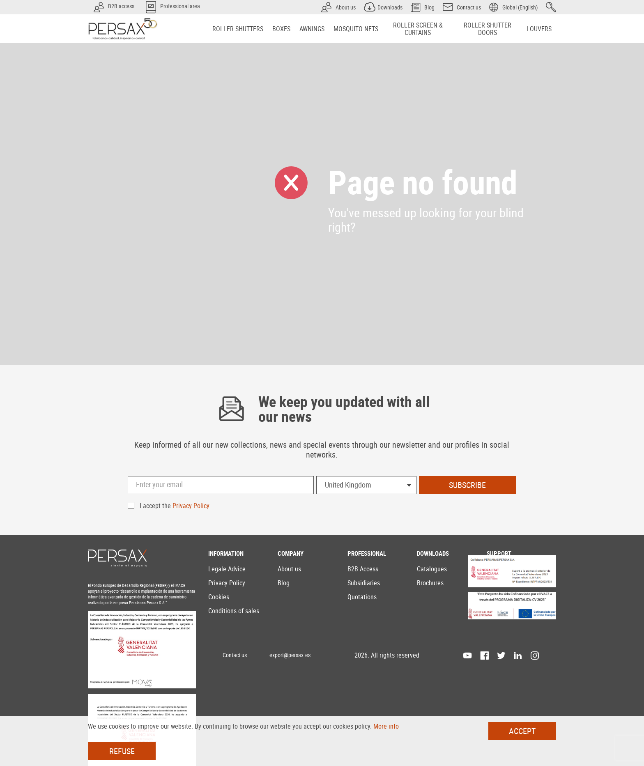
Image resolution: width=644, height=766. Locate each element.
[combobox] (366, 485)
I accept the (174, 505)
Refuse (122, 751)
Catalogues (432, 568)
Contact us (235, 655)
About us (289, 568)
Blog (284, 582)
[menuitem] (238, 28)
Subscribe (467, 484)
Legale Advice (227, 568)
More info (386, 726)
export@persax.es (289, 655)
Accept (522, 730)
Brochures (430, 582)
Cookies (218, 596)
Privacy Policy (190, 505)
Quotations (362, 596)
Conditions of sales (233, 610)
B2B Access (362, 568)
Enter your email (159, 484)
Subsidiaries (363, 582)
